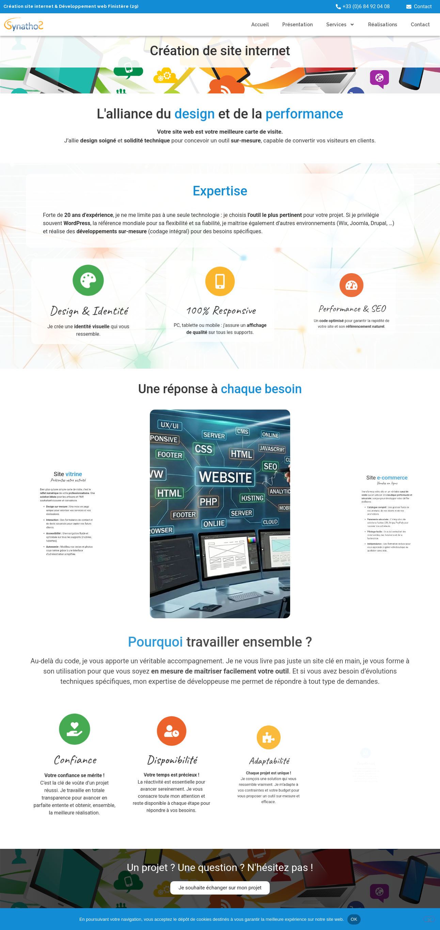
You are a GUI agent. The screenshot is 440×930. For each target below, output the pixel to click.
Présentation (297, 24)
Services (340, 24)
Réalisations (382, 24)
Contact (420, 24)
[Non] (429, 919)
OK (354, 919)
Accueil (260, 24)
